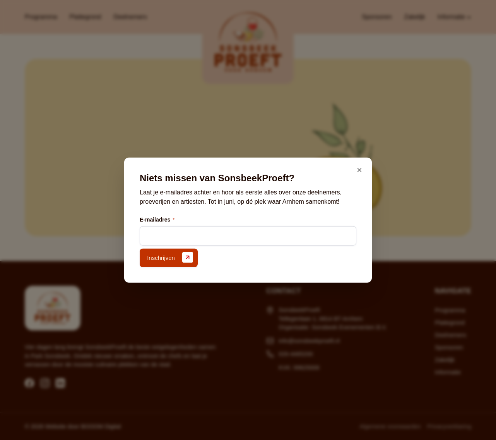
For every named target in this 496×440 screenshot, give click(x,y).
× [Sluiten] (359, 170)
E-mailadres (157, 220)
